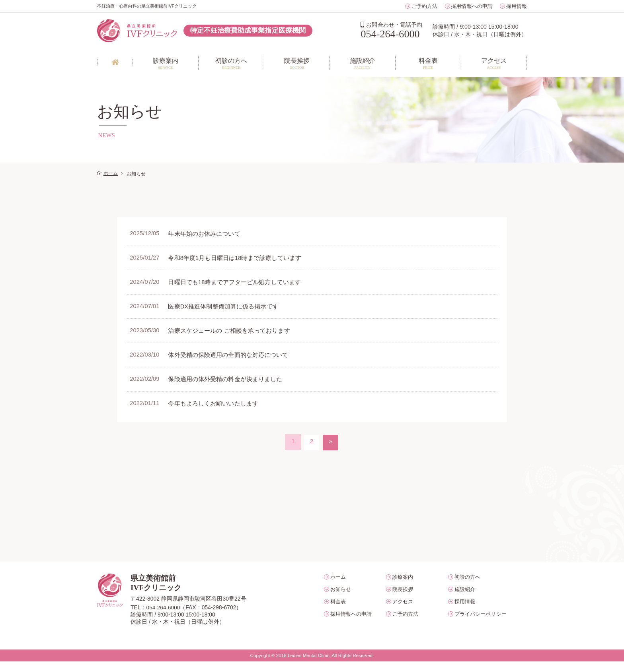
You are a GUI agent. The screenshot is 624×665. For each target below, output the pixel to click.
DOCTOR (297, 63)
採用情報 (516, 6)
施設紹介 (464, 592)
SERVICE (165, 63)
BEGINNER (231, 63)
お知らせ (340, 592)
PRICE (428, 63)
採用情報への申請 (472, 6)
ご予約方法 (424, 6)
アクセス (402, 605)
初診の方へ (467, 580)
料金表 (338, 605)
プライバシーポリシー (480, 617)
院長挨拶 (402, 592)
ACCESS (493, 63)
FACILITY (362, 63)
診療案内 (402, 580)
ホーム (110, 173)
